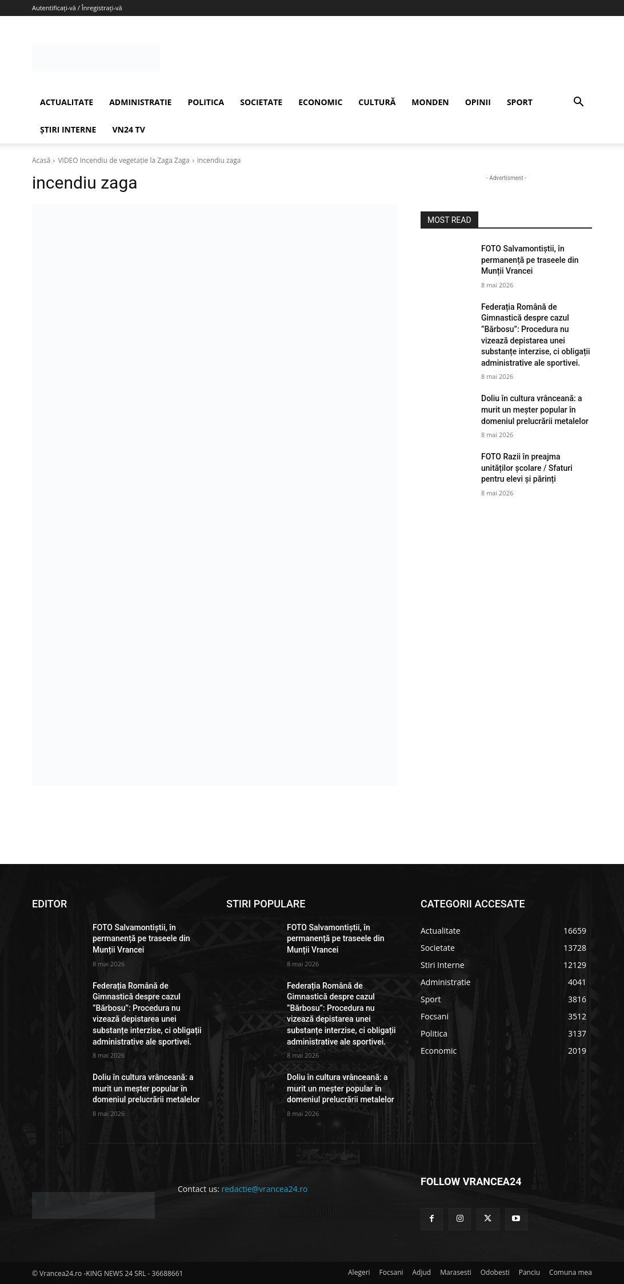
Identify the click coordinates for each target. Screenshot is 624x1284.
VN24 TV (128, 129)
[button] (578, 103)
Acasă (41, 160)
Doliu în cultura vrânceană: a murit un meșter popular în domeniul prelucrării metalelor (535, 409)
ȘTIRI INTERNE (68, 129)
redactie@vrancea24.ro (265, 1188)
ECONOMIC (320, 102)
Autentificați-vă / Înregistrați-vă (77, 7)
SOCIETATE (261, 102)
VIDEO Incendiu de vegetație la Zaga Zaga (123, 160)
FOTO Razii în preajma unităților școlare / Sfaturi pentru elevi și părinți (527, 467)
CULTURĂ (376, 102)
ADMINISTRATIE (140, 102)
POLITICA (205, 102)
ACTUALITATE (66, 102)
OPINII (478, 102)
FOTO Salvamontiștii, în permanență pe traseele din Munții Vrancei (530, 259)
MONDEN (430, 102)
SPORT (520, 102)
